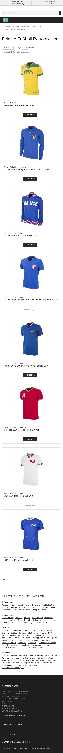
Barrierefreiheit (10, 708)
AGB (3, 704)
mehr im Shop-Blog (17, 4)
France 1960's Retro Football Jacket (21, 235)
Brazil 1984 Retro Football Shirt (19, 105)
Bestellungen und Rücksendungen (22, 748)
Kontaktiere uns (45, 748)
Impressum (7, 701)
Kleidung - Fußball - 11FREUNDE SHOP (27, 27)
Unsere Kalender (49, 2)
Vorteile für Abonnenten (14, 694)
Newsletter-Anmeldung (13, 699)
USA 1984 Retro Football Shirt (18, 560)
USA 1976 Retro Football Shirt (18, 496)
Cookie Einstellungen (12, 711)
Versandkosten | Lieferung (15, 691)
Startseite (7, 27)
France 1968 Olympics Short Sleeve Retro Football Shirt (31, 299)
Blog (4, 748)
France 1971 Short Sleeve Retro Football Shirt (26, 366)
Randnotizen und (17, 2)
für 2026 (49, 4)
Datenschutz (8, 706)
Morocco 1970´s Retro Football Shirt (21, 430)
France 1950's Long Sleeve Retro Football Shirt (27, 169)
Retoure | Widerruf (11, 696)
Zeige (19, 48)
